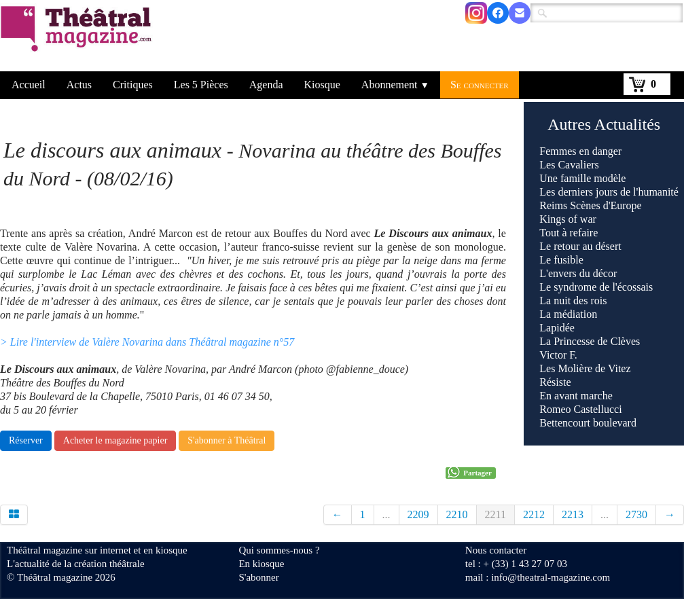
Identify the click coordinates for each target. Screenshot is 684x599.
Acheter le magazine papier (115, 440)
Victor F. (558, 355)
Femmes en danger (580, 151)
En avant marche (576, 395)
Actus (79, 84)
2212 (534, 514)
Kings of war (567, 219)
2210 (457, 514)
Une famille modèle (582, 178)
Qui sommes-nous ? (278, 550)
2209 (418, 514)
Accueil (29, 84)
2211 (495, 514)
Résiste (555, 382)
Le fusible (561, 260)
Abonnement (395, 84)
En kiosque (261, 563)
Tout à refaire (568, 232)
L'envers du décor (578, 273)
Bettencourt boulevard (587, 423)
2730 (636, 514)
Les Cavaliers (569, 164)
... (386, 514)
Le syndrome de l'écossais (596, 287)
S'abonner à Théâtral (226, 440)
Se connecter (479, 84)
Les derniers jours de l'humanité (609, 192)
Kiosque (322, 84)
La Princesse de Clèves (589, 341)
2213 (572, 514)
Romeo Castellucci (580, 409)
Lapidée (557, 327)
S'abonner (258, 577)
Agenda (266, 84)
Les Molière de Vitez (584, 368)
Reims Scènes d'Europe (590, 205)
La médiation (568, 314)
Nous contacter (495, 550)
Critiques (133, 84)
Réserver (26, 440)
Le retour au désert (580, 246)
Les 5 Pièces (201, 84)
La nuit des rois (573, 300)
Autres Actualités (603, 124)
